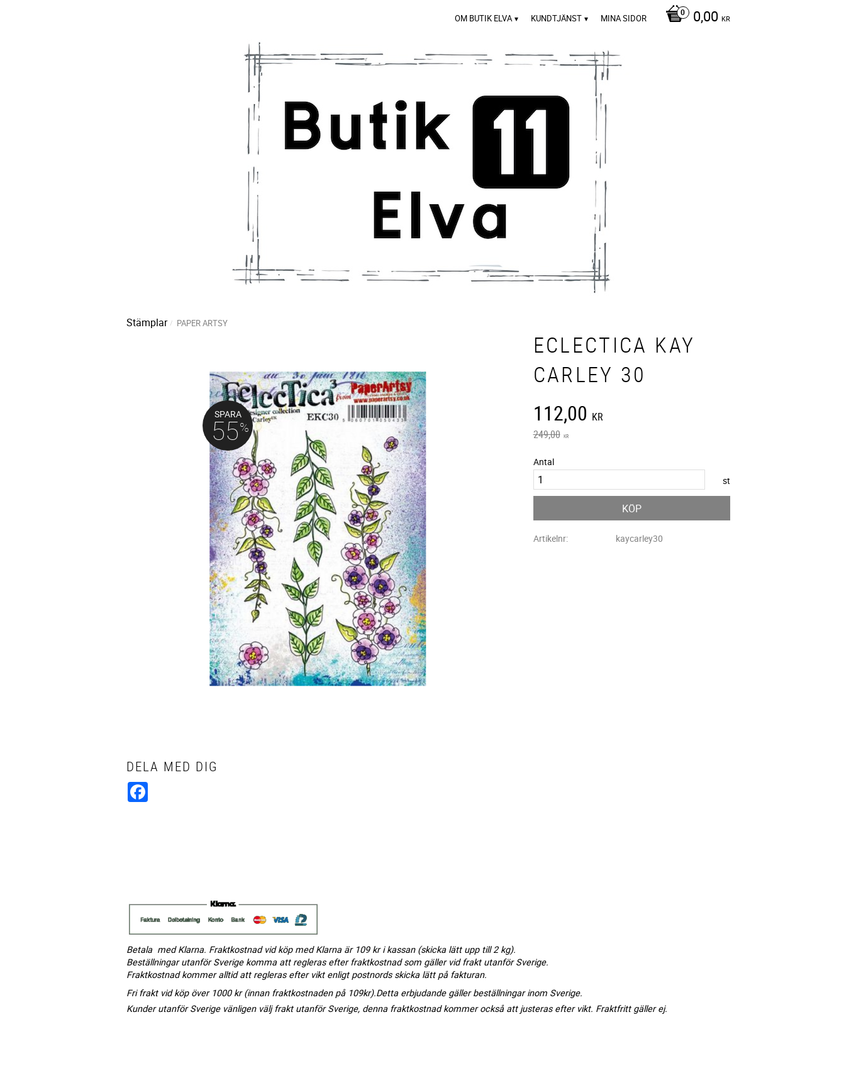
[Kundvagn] (694, 17)
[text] (631, 415)
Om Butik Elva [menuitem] (483, 18)
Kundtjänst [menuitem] (556, 18)
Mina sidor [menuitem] (624, 18)
